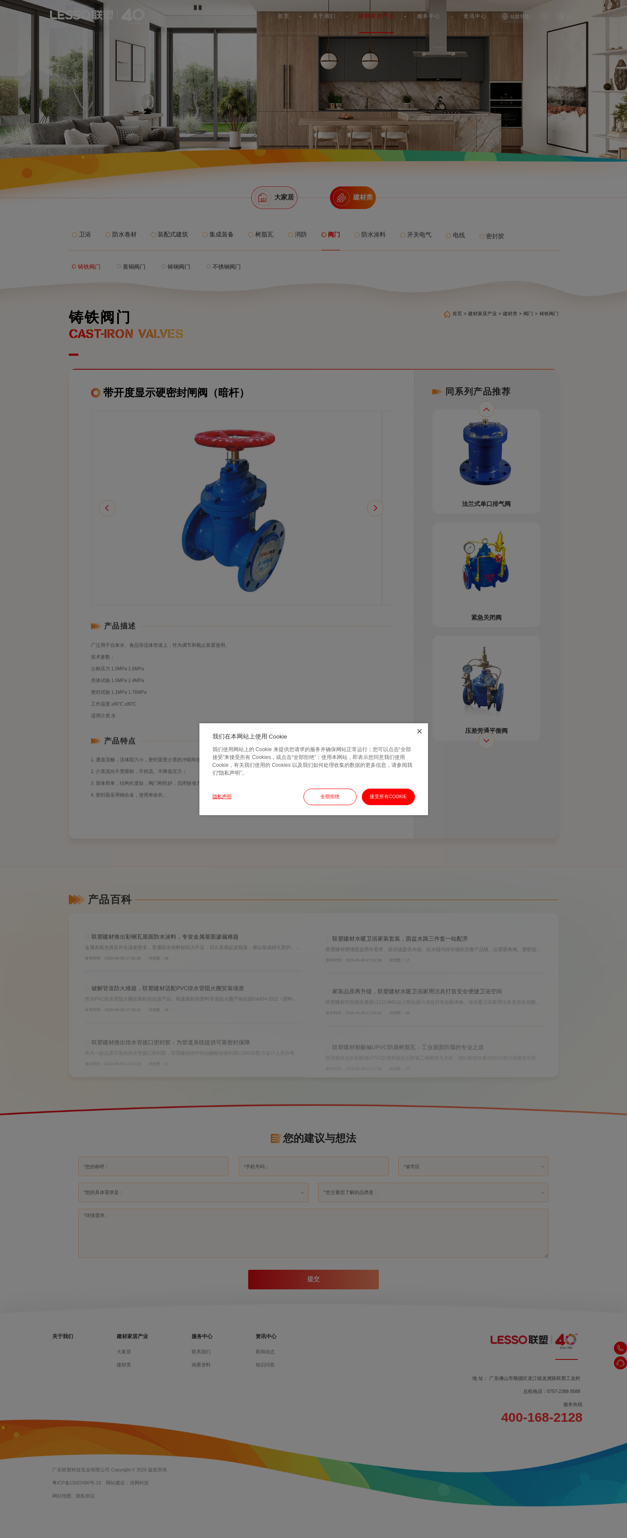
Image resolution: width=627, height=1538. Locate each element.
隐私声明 (222, 796)
